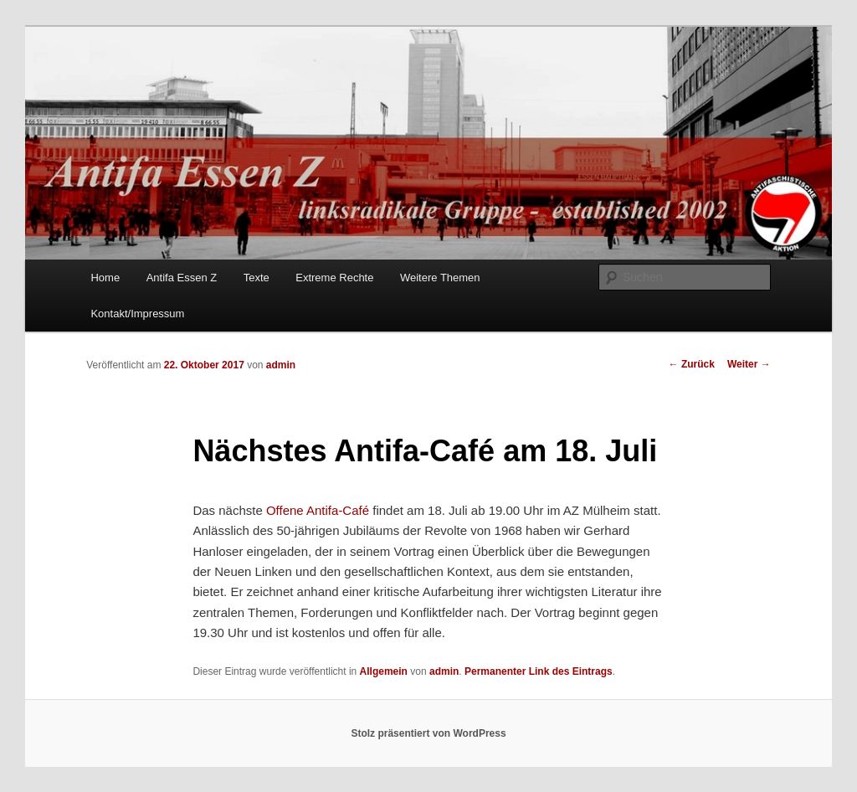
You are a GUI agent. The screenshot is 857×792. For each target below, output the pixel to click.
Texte (256, 277)
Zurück (692, 364)
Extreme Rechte (334, 277)
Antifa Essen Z (182, 277)
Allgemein (384, 671)
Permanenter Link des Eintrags (538, 671)
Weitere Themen (440, 277)
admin (280, 365)
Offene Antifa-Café (317, 510)
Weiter (749, 364)
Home (105, 277)
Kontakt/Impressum (137, 313)
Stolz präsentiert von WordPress (428, 733)
